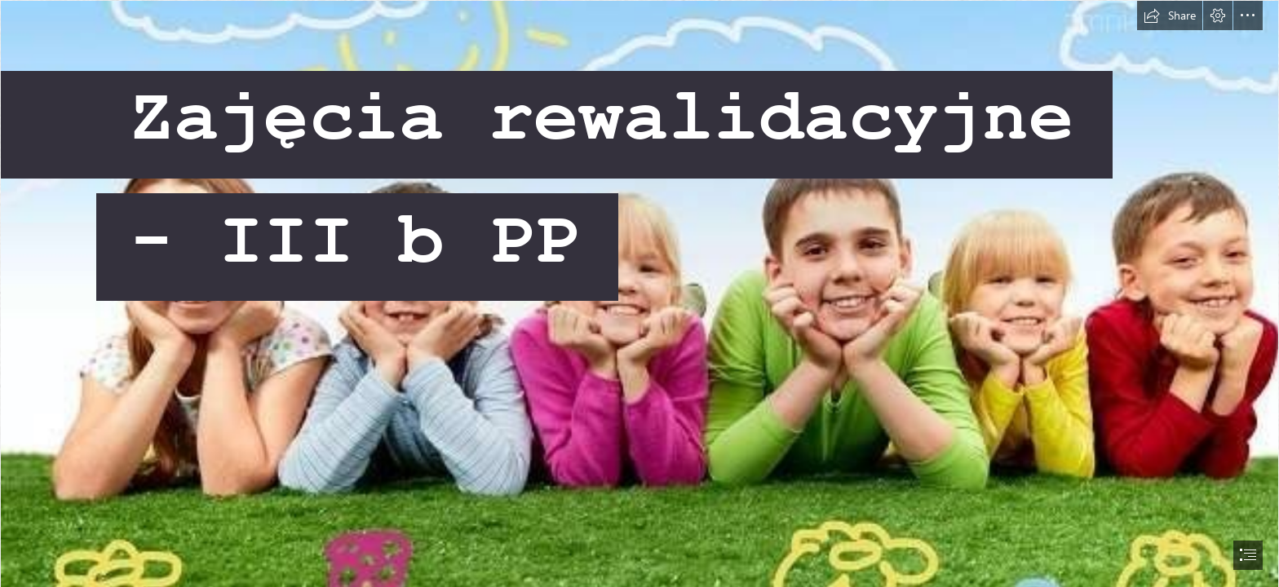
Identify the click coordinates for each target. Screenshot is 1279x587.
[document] (639, 293)
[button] (1169, 15)
